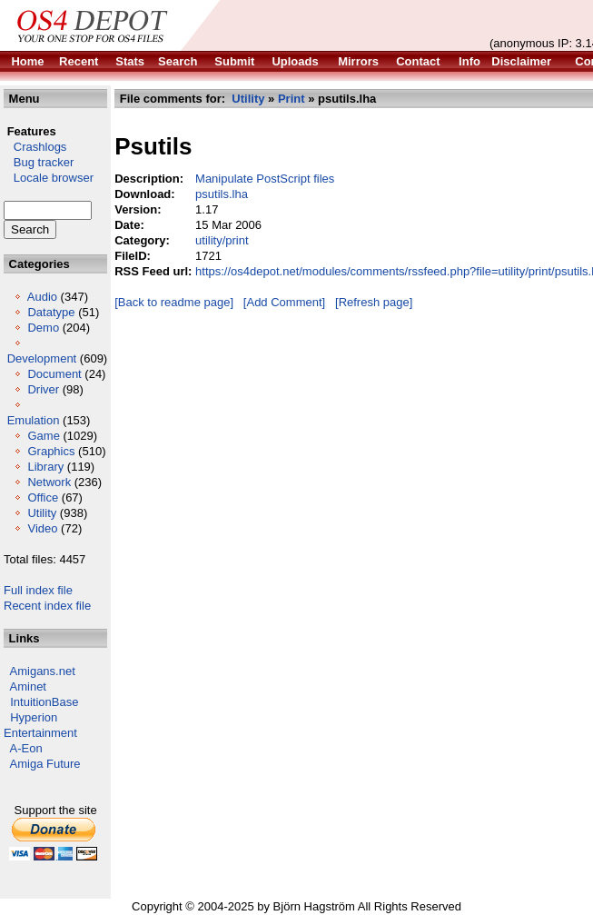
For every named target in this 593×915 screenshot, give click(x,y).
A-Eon (26, 748)
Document (54, 374)
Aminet (28, 686)
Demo (43, 327)
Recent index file (47, 605)
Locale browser (49, 177)
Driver (43, 389)
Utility (41, 513)
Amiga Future (45, 764)
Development (42, 358)
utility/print (222, 240)
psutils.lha (221, 194)
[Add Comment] (284, 302)
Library (45, 466)
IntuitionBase (44, 702)
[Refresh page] (373, 302)
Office (42, 497)
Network (49, 482)
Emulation (33, 420)
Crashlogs (35, 147)
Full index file (38, 590)
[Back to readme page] (173, 302)
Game (43, 436)
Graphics (50, 451)
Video (42, 528)
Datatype (50, 312)
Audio (42, 296)
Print (291, 98)
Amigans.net (42, 671)
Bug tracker (39, 162)
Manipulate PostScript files (264, 178)
